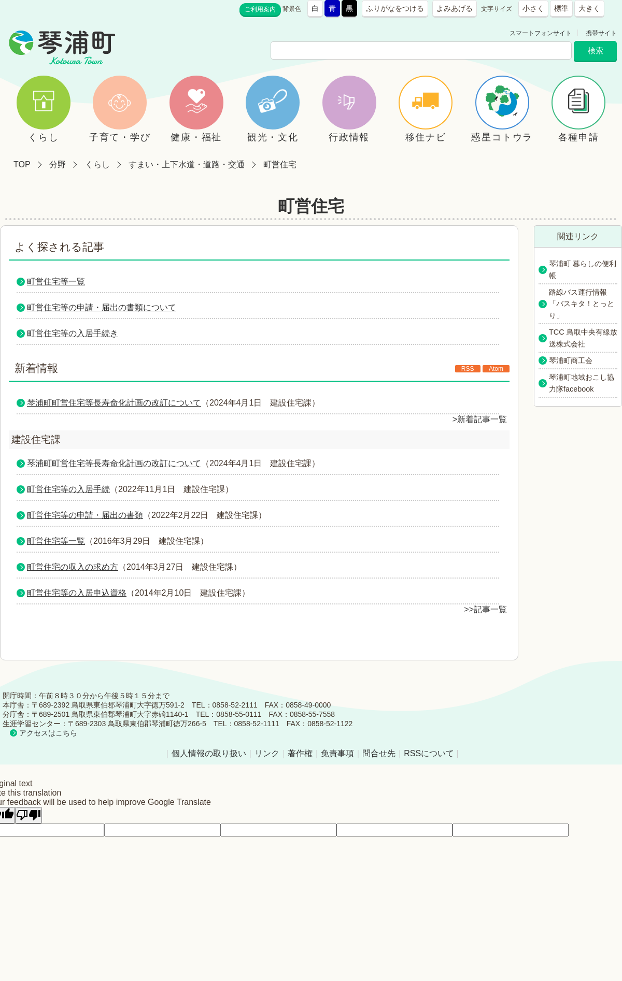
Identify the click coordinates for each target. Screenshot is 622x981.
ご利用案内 (260, 9)
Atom (496, 368)
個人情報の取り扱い (209, 753)
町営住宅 (279, 164)
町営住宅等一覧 (56, 281)
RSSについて (429, 753)
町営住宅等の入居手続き (72, 333)
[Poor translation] (28, 815)
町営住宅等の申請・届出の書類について (101, 307)
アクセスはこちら (48, 733)
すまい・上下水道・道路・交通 (187, 164)
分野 (57, 164)
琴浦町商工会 (570, 360)
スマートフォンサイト (541, 33)
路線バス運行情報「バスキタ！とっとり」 (581, 304)
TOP (22, 164)
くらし (97, 164)
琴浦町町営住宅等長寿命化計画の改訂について (114, 402)
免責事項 (337, 753)
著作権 (300, 753)
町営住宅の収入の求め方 (72, 566)
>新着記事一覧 (480, 419)
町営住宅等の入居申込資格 (76, 592)
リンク (267, 753)
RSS (467, 368)
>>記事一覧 (485, 609)
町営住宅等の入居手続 (68, 489)
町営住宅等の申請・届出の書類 (85, 515)
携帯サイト (601, 33)
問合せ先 (378, 753)
